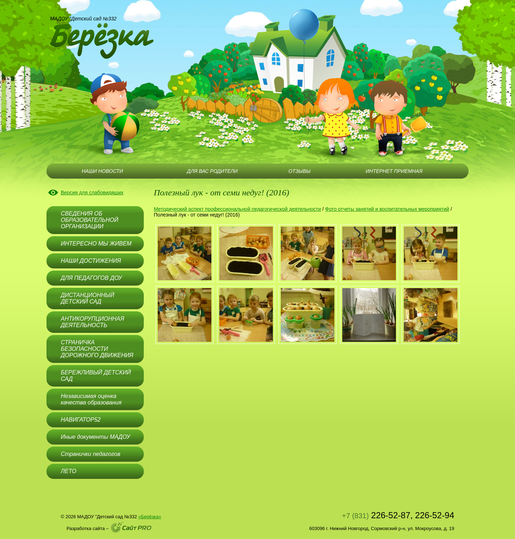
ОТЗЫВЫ (299, 171)
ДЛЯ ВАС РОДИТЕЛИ (212, 171)
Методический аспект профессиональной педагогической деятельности (237, 209)
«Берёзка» (149, 516)
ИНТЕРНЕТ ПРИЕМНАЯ (394, 171)
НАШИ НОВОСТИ (102, 171)
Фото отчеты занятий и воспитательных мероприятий (387, 209)
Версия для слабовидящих (92, 192)
